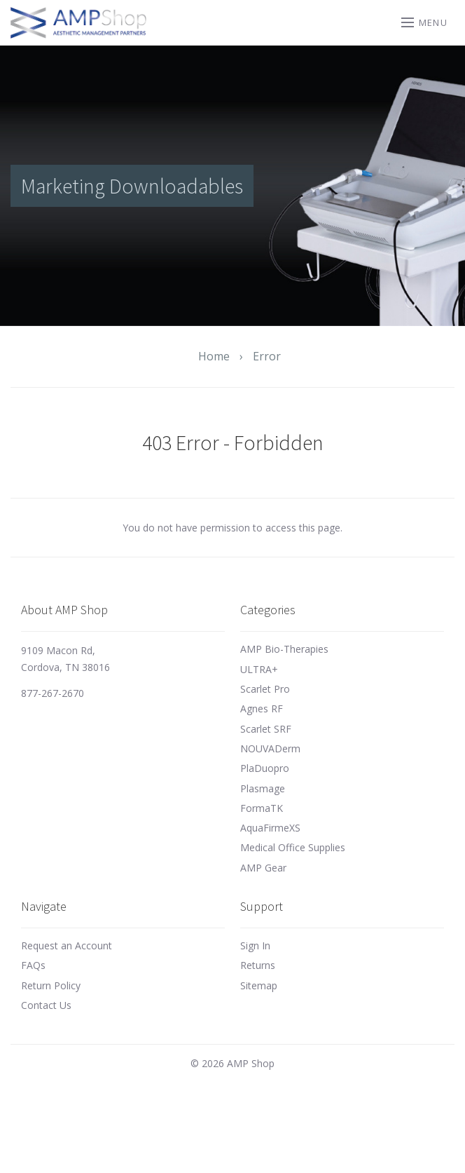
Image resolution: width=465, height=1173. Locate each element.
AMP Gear (263, 867)
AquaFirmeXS (270, 827)
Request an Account (66, 945)
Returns (257, 965)
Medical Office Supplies (292, 847)
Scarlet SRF (265, 728)
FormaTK (261, 808)
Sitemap (258, 985)
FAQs (33, 965)
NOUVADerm (270, 748)
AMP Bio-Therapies (284, 649)
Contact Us (46, 1005)
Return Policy (51, 985)
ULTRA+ (259, 669)
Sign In (255, 945)
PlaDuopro (264, 768)
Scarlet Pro (265, 689)
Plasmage (262, 788)
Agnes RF (261, 708)
